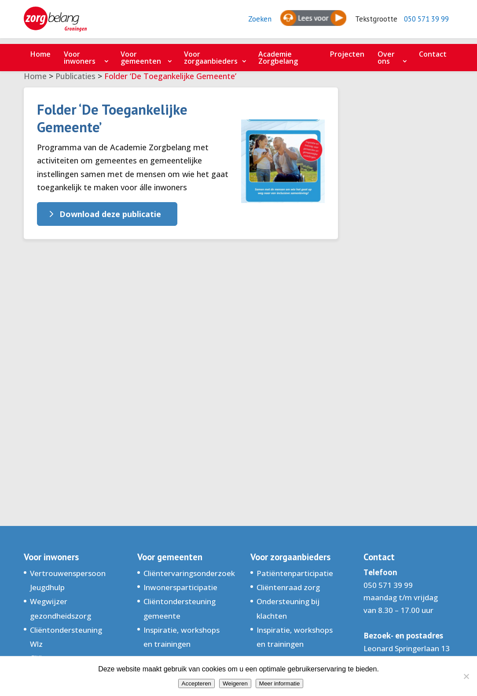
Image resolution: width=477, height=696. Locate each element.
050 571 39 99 (423, 22)
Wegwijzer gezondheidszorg (60, 608)
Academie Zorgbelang (278, 57)
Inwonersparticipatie (180, 587)
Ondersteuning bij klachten (288, 608)
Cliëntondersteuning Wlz (66, 637)
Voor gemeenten (141, 57)
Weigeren (235, 683)
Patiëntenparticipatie (295, 573)
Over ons (386, 57)
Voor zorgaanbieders (211, 57)
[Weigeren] (466, 676)
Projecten (347, 54)
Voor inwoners (79, 57)
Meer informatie (279, 683)
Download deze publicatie (110, 214)
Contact (433, 54)
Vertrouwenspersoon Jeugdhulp (68, 580)
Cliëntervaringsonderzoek (189, 573)
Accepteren (196, 683)
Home (40, 54)
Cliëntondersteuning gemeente (179, 608)
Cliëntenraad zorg (288, 587)
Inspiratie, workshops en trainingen (181, 637)
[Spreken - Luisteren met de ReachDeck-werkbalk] (306, 22)
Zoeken (252, 22)
